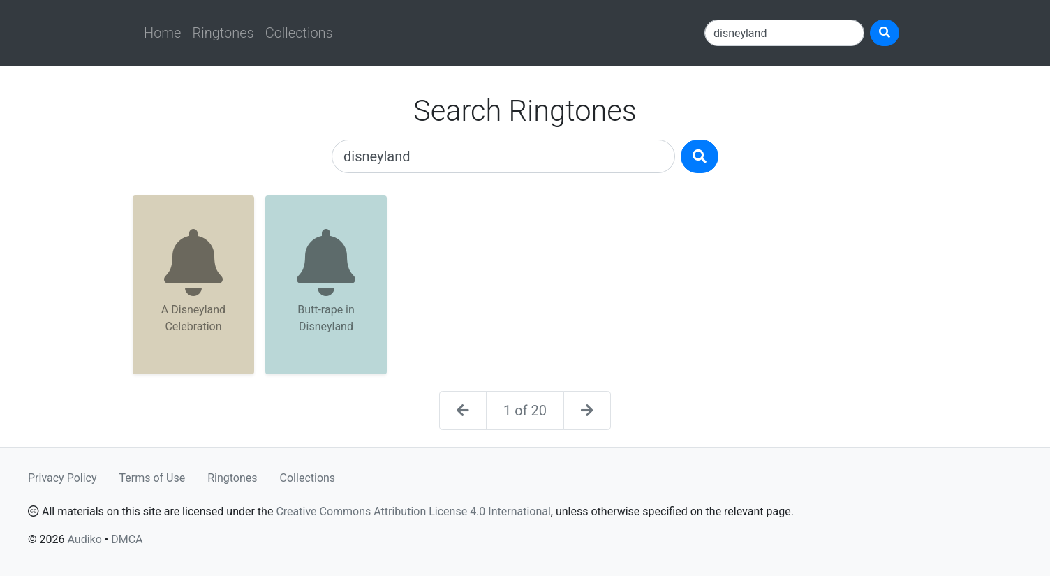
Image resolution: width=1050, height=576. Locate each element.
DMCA (126, 539)
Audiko (84, 539)
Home (162, 32)
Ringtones (222, 32)
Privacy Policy (62, 478)
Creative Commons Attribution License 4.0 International (413, 511)
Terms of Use (152, 478)
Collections (299, 32)
